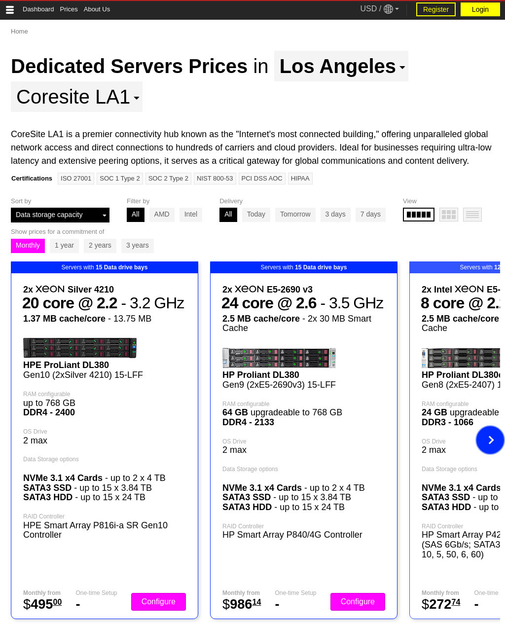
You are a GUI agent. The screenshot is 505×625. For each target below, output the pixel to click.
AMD (162, 214)
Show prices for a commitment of (57, 231)
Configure (159, 601)
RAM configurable (46, 394)
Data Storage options (51, 459)
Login (480, 9)
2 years (100, 245)
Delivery (231, 201)
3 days (335, 214)
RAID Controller (44, 516)
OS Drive (35, 431)
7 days (371, 214)
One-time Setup (96, 592)
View (410, 201)
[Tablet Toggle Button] (10, 10)
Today (256, 214)
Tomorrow (295, 214)
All (136, 214)
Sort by (21, 201)
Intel (190, 214)
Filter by (138, 201)
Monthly (28, 245)
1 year (64, 245)
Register (436, 9)
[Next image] (490, 440)
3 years (137, 245)
